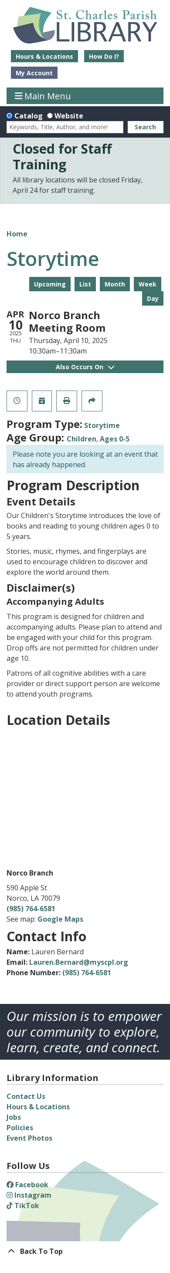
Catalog (28, 116)
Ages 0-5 (114, 439)
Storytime (102, 425)
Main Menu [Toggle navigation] (43, 95)
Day (153, 298)
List (85, 284)
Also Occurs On (85, 367)
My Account (34, 73)
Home (17, 234)
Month (115, 284)
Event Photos (29, 1138)
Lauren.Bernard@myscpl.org (78, 962)
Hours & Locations (44, 56)
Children (81, 439)
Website (68, 116)
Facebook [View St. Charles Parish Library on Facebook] (27, 1184)
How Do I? (104, 56)
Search (145, 127)
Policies (20, 1127)
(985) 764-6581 (31, 908)
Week (147, 284)
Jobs (14, 1117)
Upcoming (50, 284)
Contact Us (26, 1096)
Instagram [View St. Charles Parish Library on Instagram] (29, 1195)
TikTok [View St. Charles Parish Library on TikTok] (23, 1205)
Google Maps (60, 919)
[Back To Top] (85, 1251)
